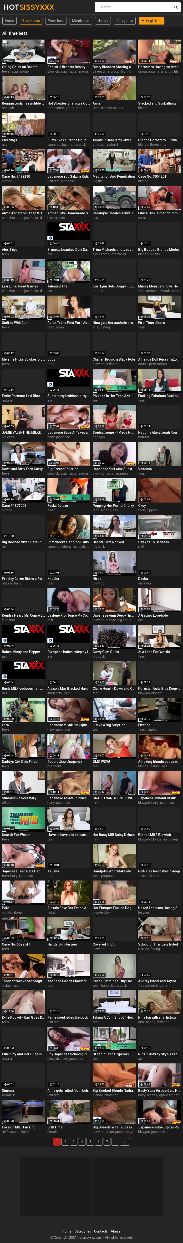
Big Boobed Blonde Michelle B (159, 250)
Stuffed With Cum (15, 323)
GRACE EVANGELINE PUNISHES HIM (114, 798)
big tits (126, 71)
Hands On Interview (62, 944)
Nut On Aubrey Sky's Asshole (159, 1054)
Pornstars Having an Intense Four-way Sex (159, 67)
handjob (8, 108)
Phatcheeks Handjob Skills (68, 542)
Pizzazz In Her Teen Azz (111, 396)
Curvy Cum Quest (106, 652)
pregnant (54, 766)
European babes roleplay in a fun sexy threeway (69, 652)
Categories (125, 21)
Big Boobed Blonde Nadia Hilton (114, 1090)
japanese (77, 71)
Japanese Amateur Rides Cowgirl (69, 798)
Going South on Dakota (19, 67)
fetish (51, 912)
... (115, 1142)
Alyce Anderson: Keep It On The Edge (23, 213)
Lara (5, 725)
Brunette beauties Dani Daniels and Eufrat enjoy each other (69, 250)
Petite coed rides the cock (67, 1017)
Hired (97, 579)
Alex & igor (10, 250)
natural (112, 144)
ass (4, 144)
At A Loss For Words (154, 652)
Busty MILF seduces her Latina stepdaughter (23, 688)
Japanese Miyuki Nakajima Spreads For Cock (69, 725)
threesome (101, 71)
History (103, 21)
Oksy (142, 506)
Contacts (101, 1231)
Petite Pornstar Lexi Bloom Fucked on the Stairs (23, 396)
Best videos (31, 21)
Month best (80, 21)
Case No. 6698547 (16, 944)
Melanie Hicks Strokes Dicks (23, 359)
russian (143, 949)
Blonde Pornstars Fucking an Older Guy (159, 140)
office (6, 803)
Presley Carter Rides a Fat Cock (23, 579)
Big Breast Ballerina (62, 469)
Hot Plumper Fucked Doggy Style (114, 908)
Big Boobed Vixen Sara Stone (23, 542)
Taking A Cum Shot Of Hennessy (114, 1017)
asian (65, 71)
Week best (56, 21)
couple (118, 108)
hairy (51, 437)
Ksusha (53, 579)
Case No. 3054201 (152, 176)
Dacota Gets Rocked (108, 542)
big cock (80, 144)
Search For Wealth (16, 835)
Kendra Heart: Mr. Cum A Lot (23, 615)
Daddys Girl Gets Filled (20, 762)
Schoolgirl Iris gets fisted (158, 944)
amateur (99, 144)
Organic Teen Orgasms (111, 1054)
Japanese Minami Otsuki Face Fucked (159, 798)
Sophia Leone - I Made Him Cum (114, 432)
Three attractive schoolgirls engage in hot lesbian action (23, 981)
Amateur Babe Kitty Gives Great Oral (114, 140)
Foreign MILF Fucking (19, 1127)
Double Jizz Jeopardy (64, 762)
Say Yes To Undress (153, 542)
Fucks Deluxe (57, 506)
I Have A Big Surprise (109, 725)
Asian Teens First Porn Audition (69, 323)
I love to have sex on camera (69, 835)
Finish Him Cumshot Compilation (159, 213)
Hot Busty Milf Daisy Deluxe (114, 835)
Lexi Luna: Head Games (20, 286)
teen (5, 71)
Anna (97, 103)
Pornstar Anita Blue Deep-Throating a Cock (159, 688)
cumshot (54, 144)
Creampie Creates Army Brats (114, 213)
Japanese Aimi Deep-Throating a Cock (114, 615)
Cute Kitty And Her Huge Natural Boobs (23, 1054)
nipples (106, 108)
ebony (66, 547)
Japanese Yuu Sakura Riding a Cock (69, 176)
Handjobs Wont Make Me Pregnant (114, 871)
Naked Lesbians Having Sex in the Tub (159, 908)
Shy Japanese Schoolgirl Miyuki (69, 1054)
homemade (56, 218)
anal (164, 71)
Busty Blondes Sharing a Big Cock (114, 67)
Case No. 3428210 (16, 176)
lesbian (155, 766)
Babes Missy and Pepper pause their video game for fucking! (23, 652)
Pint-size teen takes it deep (159, 871)
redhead (162, 291)
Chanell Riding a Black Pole (114, 359)
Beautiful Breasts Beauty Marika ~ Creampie (69, 67)
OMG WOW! (101, 762)
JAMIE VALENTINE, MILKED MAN (23, 432)
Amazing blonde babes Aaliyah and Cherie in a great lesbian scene (159, 762)
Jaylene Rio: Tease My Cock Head (69, 615)
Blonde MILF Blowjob (154, 835)
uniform (53, 181)
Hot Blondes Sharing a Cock (69, 103)
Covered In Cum (105, 944)
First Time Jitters (151, 323)
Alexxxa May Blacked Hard (67, 688)
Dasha (143, 579)
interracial (118, 254)
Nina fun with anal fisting (157, 1017)
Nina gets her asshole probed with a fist (114, 323)
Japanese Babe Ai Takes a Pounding (69, 432)
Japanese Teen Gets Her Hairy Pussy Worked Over (23, 871)
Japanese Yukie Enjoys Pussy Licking (159, 1127)
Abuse (116, 1231)
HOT (16, 7)
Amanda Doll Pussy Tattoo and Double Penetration (159, 359)
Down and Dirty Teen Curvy (22, 469)
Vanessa (145, 469)
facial (14, 71)
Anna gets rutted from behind (69, 1090)
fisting (105, 327)
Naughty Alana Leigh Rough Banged (159, 432)
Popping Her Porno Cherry (113, 506)
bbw (107, 912)
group (24, 71)
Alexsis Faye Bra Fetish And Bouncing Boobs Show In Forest (69, 908)
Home (9, 21)
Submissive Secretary (19, 798)
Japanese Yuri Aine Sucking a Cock (114, 469)
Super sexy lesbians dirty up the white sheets (69, 396)
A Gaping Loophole (153, 615)
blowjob (53, 71)
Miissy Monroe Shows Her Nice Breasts (159, 286)
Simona (8, 1090)
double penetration (152, 364)
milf (5, 547)
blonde (143, 108)
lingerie (153, 71)
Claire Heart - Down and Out (114, 688)
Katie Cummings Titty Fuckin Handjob (114, 981)
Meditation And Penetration (114, 176)
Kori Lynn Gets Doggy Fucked (114, 286)
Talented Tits (57, 286)
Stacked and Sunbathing (157, 103)
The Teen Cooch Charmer (67, 981)
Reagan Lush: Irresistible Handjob (23, 103)
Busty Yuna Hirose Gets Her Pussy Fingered (159, 1090)
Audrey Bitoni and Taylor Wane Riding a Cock (159, 981)
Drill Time (54, 1127)
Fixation (144, 725)
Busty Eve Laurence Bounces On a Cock (69, 140)
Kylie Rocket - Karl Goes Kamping (23, 1017)
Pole (5, 908)
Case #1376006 (14, 506)
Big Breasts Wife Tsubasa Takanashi (114, 1127)
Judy (51, 359)
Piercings (9, 140)
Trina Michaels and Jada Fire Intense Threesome (114, 250)
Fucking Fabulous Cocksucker (159, 396)
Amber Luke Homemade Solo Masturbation (69, 213)
